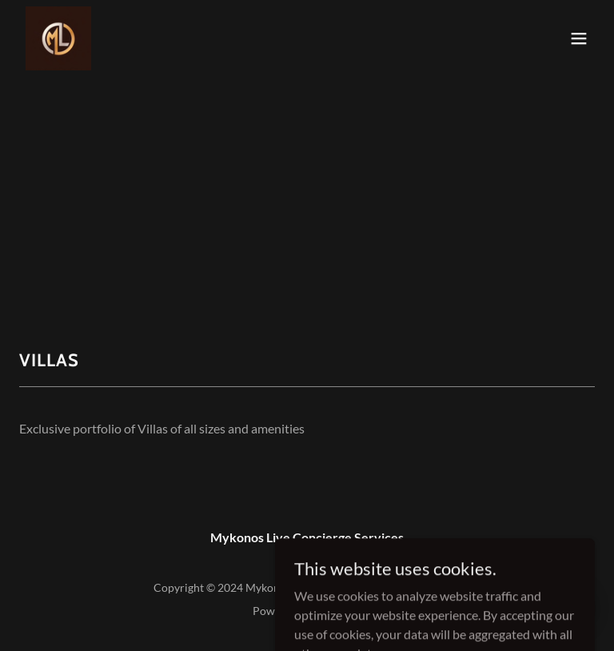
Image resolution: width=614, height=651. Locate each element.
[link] (58, 38)
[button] (579, 38)
